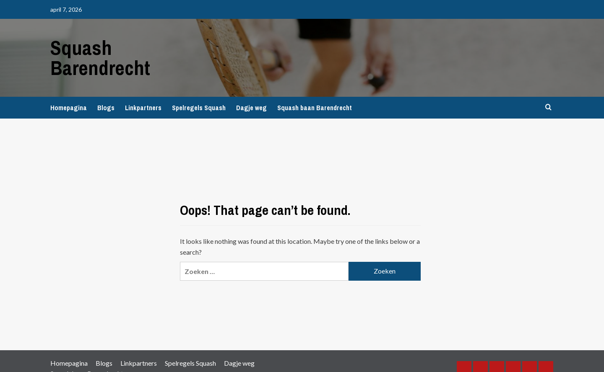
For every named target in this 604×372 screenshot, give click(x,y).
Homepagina (68, 107)
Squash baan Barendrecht (314, 107)
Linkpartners (143, 107)
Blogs (106, 107)
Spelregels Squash (199, 107)
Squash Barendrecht (100, 57)
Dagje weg (251, 107)
